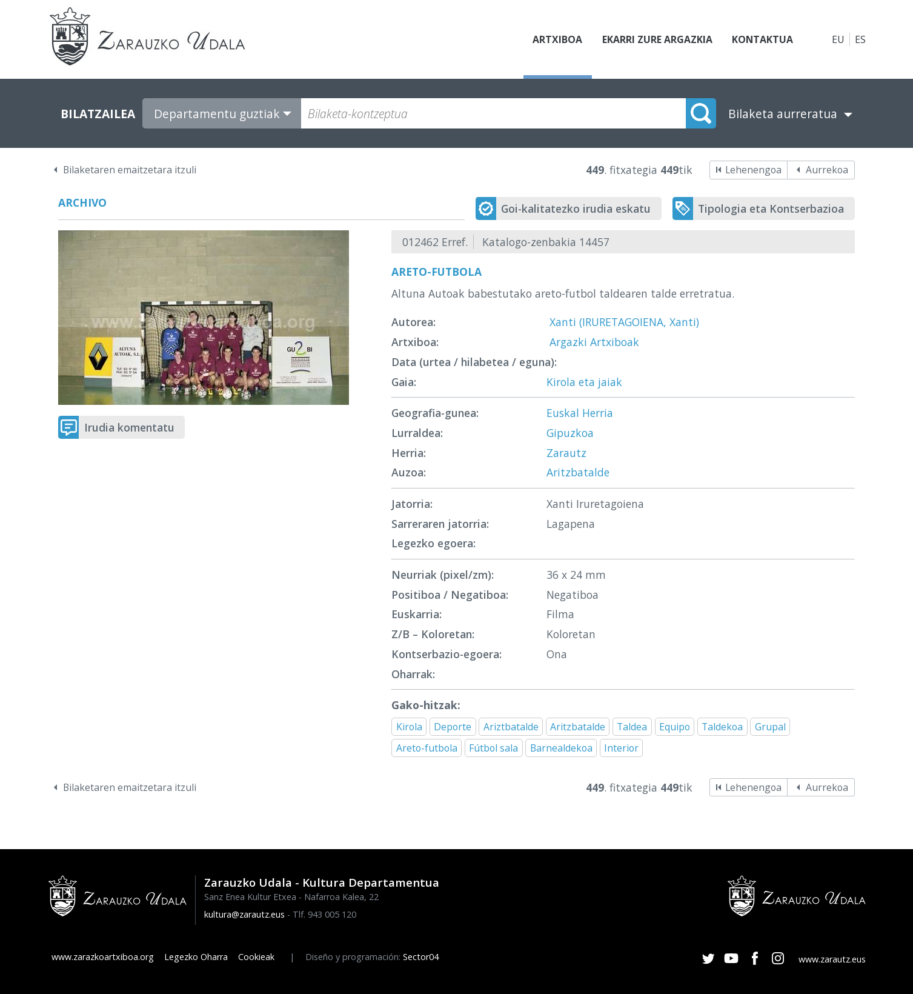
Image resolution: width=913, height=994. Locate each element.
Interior (621, 748)
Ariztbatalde (511, 726)
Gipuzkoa (570, 432)
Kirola (409, 726)
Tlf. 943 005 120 (324, 914)
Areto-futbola (426, 748)
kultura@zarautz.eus (244, 914)
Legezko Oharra (196, 956)
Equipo (674, 726)
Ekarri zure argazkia (657, 39)
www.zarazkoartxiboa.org (102, 956)
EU (838, 39)
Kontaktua (762, 39)
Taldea (632, 726)
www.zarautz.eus (832, 959)
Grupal (770, 726)
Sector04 (421, 956)
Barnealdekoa (561, 748)
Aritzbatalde (577, 472)
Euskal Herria (579, 412)
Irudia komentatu (129, 427)
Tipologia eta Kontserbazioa (771, 208)
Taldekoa (722, 726)
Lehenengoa (753, 169)
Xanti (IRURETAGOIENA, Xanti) (624, 322)
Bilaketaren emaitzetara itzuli (129, 169)
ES (860, 39)
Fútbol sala (493, 748)
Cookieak (256, 956)
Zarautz (566, 452)
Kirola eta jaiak (584, 382)
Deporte (452, 726)
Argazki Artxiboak (594, 342)
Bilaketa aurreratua (782, 113)
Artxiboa (557, 39)
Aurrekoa (827, 169)
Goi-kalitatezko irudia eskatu (576, 208)
